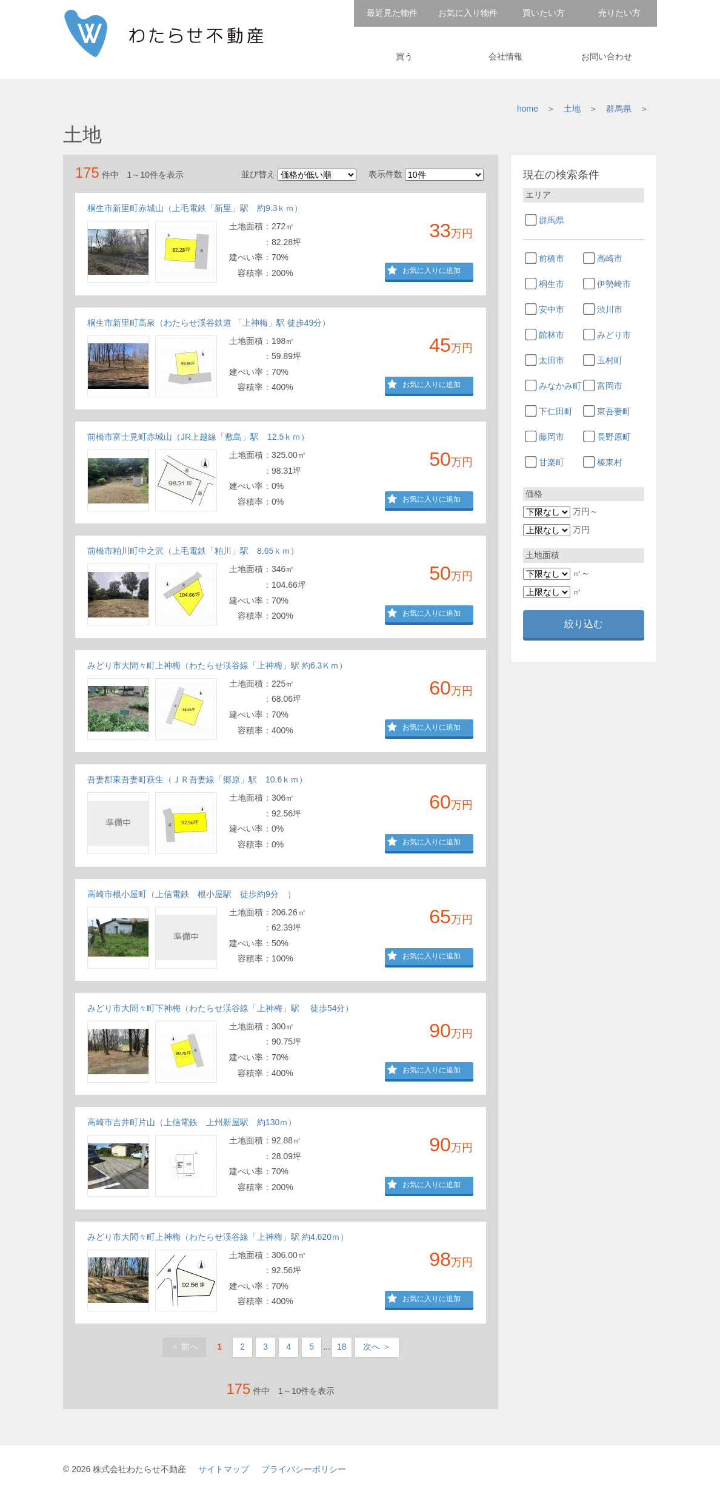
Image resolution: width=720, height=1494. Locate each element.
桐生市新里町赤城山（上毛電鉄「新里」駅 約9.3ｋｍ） (194, 208)
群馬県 (619, 108)
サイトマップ (223, 1469)
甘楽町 (551, 462)
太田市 (551, 360)
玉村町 (609, 360)
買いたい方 (543, 13)
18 (342, 1346)
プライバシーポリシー (303, 1469)
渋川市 (609, 309)
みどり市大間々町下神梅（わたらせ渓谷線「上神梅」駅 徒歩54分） (220, 1008)
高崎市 (609, 258)
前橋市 (551, 258)
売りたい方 (619, 13)
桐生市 (551, 284)
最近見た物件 (392, 13)
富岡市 (609, 386)
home (527, 108)
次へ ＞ (377, 1346)
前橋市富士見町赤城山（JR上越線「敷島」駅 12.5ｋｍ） (198, 437)
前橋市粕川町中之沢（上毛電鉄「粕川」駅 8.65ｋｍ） (193, 551)
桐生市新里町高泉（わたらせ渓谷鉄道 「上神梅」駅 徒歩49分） (208, 323)
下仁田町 (556, 411)
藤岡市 (551, 437)
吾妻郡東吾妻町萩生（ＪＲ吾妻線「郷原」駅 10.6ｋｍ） (197, 779)
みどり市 (614, 335)
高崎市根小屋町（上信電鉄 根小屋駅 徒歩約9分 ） (191, 894)
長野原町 (614, 437)
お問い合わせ (606, 56)
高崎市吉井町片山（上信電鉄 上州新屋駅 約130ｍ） (191, 1122)
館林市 (551, 335)
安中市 (551, 309)
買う (404, 56)
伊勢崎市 (614, 284)
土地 (572, 108)
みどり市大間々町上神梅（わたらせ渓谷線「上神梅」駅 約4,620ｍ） (217, 1237)
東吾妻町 (614, 411)
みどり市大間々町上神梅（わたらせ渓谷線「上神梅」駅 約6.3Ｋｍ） (217, 665)
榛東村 (609, 462)
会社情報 (505, 56)
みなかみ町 (560, 386)
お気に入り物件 (468, 13)
